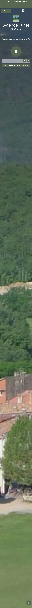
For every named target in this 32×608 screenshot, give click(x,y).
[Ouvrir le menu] (6, 11)
